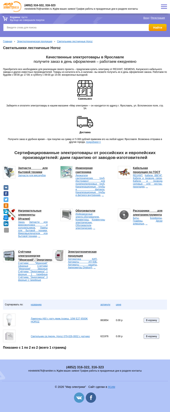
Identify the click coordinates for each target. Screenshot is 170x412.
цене (118, 304)
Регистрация (158, 17)
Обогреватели (85, 210)
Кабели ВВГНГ (153, 175)
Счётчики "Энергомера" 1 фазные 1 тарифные (33, 273)
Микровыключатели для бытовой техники (33, 235)
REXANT (137, 175)
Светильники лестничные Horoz (75, 41)
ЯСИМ (111, 387)
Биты (136, 218)
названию (36, 304)
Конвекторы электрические (90, 221)
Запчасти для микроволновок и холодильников (33, 225)
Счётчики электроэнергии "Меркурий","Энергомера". (36, 255)
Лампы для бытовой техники (33, 229)
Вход (146, 17)
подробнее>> (93, 142)
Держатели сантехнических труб (90, 177)
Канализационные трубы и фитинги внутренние (90, 194)
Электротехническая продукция (34, 41)
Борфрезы (156, 218)
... (103, 195)
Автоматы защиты (82, 264)
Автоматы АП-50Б (82, 262)
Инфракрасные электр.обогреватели (87, 215)
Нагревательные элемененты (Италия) (29, 214)
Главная (7, 41)
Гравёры (138, 220)
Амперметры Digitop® (80, 267)
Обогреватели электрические (84, 227)
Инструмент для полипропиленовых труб (90, 182)
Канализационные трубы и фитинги (90, 188)
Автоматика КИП (82, 259)
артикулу (105, 304)
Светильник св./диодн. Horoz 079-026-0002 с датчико (60, 336)
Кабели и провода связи (147, 178)
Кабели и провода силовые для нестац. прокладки (147, 184)
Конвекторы (82, 219)
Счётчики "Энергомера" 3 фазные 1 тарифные (33, 278)
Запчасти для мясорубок (32, 175)
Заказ (21, 222)
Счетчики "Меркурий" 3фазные (33, 267)
